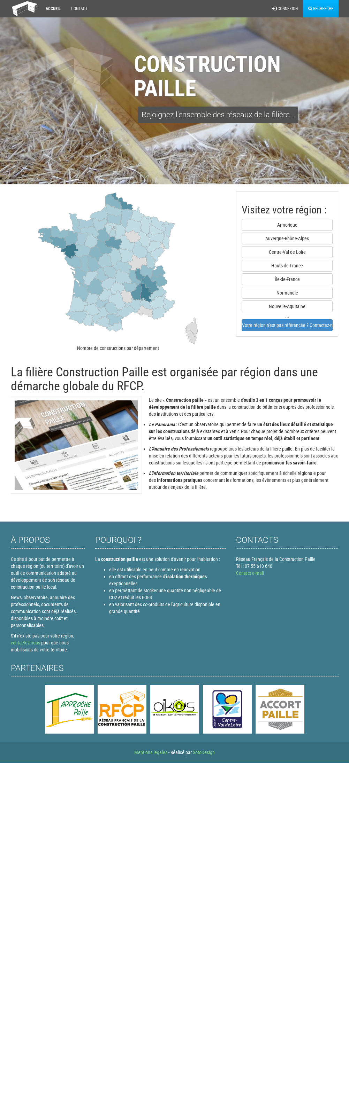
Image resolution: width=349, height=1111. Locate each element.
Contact (79, 8)
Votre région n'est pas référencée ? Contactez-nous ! (287, 325)
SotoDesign (204, 752)
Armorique (287, 225)
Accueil (53, 8)
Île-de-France (287, 279)
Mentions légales (150, 752)
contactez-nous (25, 643)
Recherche (320, 8)
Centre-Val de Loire (287, 252)
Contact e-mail (250, 573)
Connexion (285, 8)
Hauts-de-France (287, 265)
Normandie (287, 293)
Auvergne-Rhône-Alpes (287, 238)
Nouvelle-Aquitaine (287, 306)
